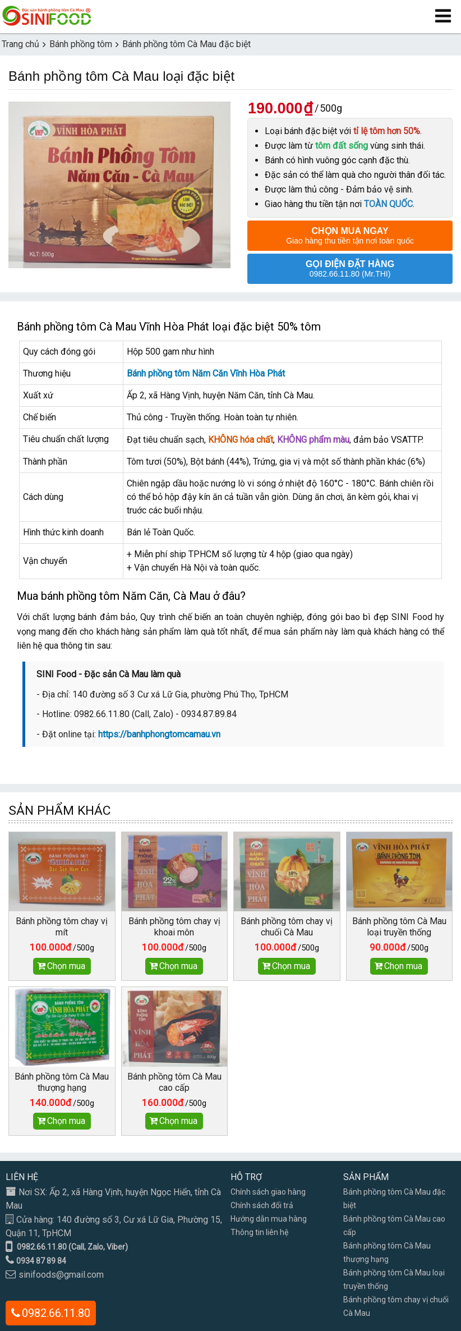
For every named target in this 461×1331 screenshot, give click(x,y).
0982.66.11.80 (56, 1313)
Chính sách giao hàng (268, 1191)
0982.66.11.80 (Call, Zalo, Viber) (72, 1246)
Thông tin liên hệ (259, 1232)
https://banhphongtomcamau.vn (159, 734)
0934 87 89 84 (41, 1260)
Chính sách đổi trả (262, 1205)
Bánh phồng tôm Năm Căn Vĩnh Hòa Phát (206, 373)
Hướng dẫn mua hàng (269, 1218)
